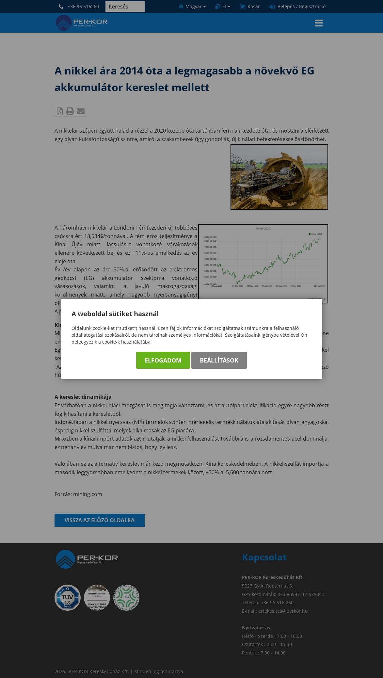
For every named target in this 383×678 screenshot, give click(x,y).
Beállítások (219, 360)
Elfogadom (163, 360)
